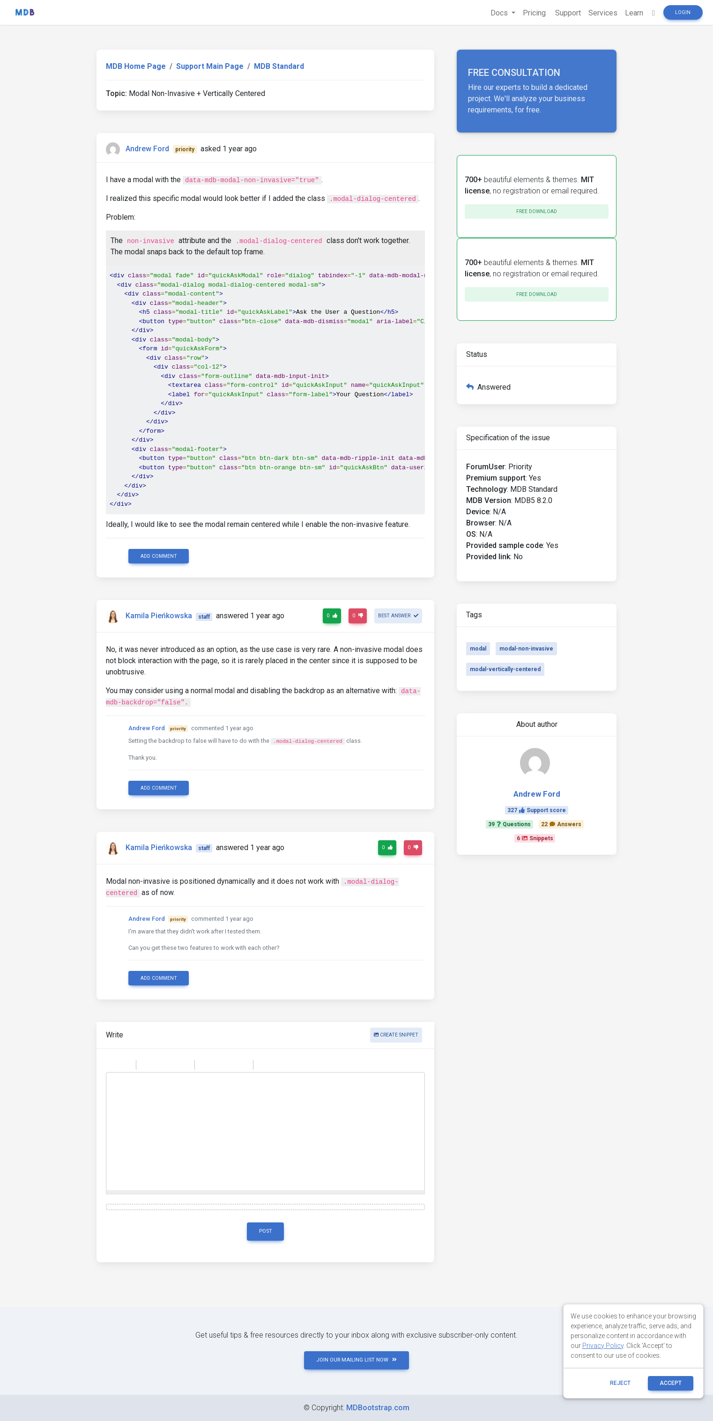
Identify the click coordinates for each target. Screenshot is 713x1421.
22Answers (561, 824)
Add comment (159, 556)
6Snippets (535, 838)
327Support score (536, 810)
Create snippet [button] (396, 1035)
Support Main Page (210, 66)
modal (478, 648)
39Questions (509, 824)
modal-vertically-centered (505, 669)
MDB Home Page (136, 66)
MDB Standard (279, 66)
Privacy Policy (603, 1345)
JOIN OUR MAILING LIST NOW (356, 1360)
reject (620, 1383)
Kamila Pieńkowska (159, 616)
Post (265, 1231)
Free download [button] (536, 211)
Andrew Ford (147, 148)
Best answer (398, 616)
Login (683, 12)
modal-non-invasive (526, 648)
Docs (500, 12)
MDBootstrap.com (377, 1407)
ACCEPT (671, 1383)
